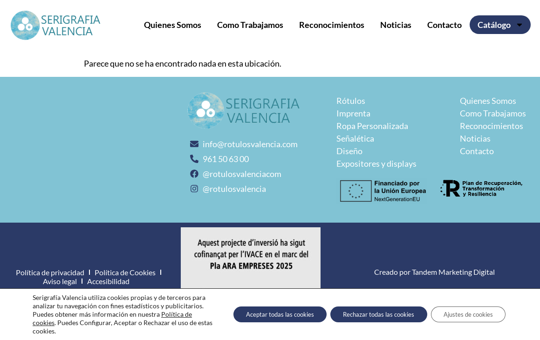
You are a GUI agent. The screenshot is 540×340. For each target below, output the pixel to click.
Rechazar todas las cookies (368, 314)
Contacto (444, 25)
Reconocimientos (331, 25)
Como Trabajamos (250, 25)
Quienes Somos (172, 25)
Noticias (395, 25)
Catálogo (501, 25)
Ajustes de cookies (465, 314)
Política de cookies (83, 322)
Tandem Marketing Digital (453, 271)
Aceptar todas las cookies (262, 314)
